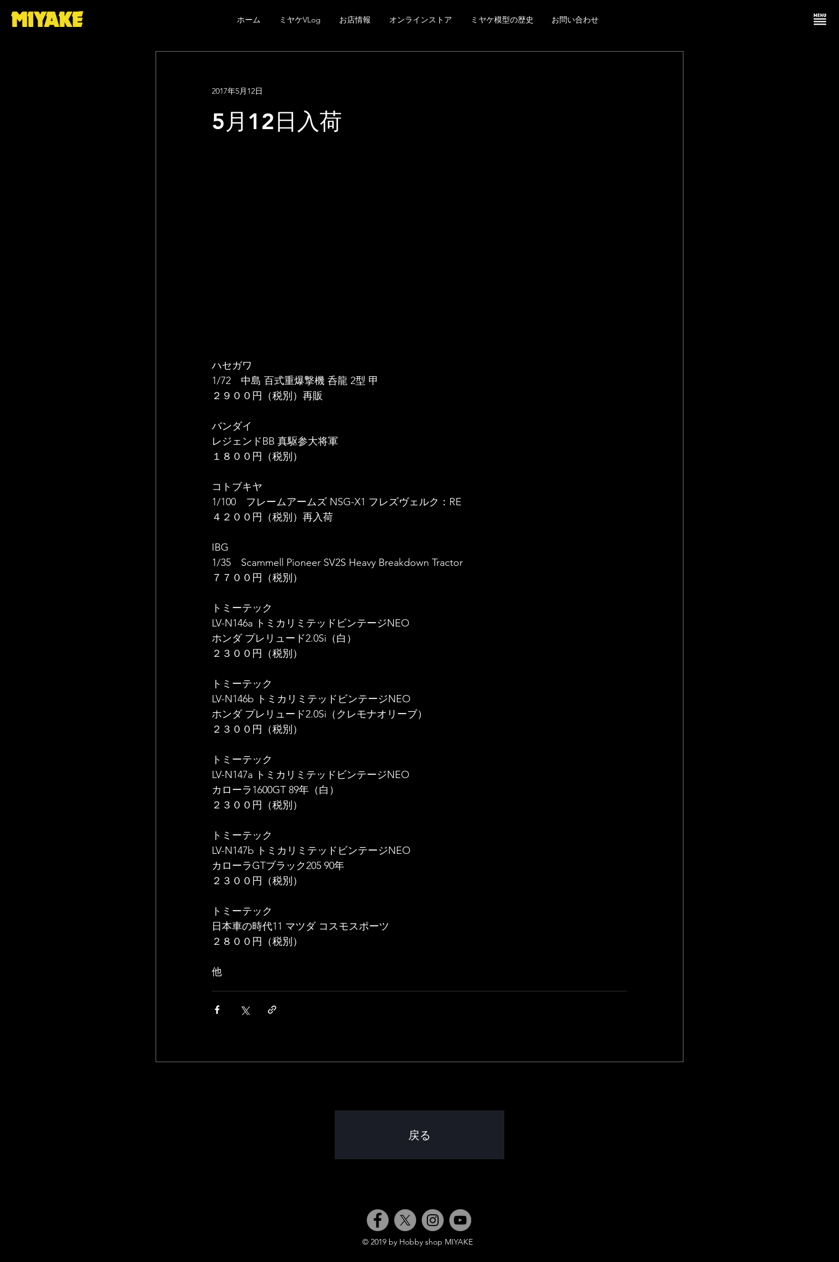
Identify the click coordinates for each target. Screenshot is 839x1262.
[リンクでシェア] (272, 1009)
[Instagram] (433, 1220)
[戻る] (419, 1135)
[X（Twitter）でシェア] (244, 1009)
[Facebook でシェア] (217, 1009)
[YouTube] (460, 1220)
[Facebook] (378, 1220)
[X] (405, 1220)
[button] (820, 19)
